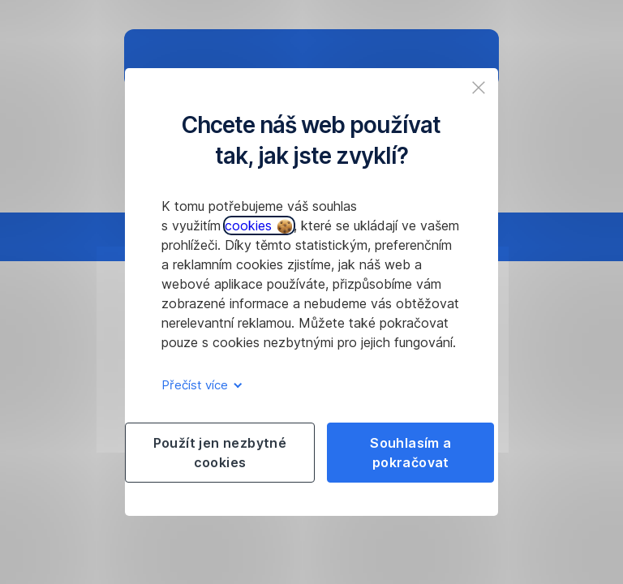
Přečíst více (199, 385)
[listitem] (478, 87)
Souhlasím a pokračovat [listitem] (410, 452)
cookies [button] (258, 225)
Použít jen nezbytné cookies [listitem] (220, 452)
